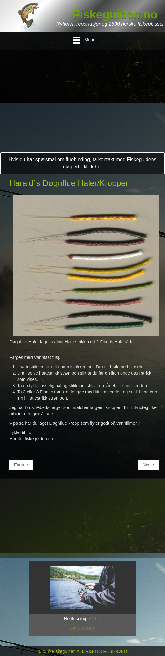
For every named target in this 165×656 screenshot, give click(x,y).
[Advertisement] (82, 105)
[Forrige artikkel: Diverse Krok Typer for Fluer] (21, 465)
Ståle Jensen (82, 628)
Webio (95, 618)
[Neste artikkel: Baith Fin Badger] (148, 465)
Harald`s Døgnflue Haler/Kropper (68, 183)
